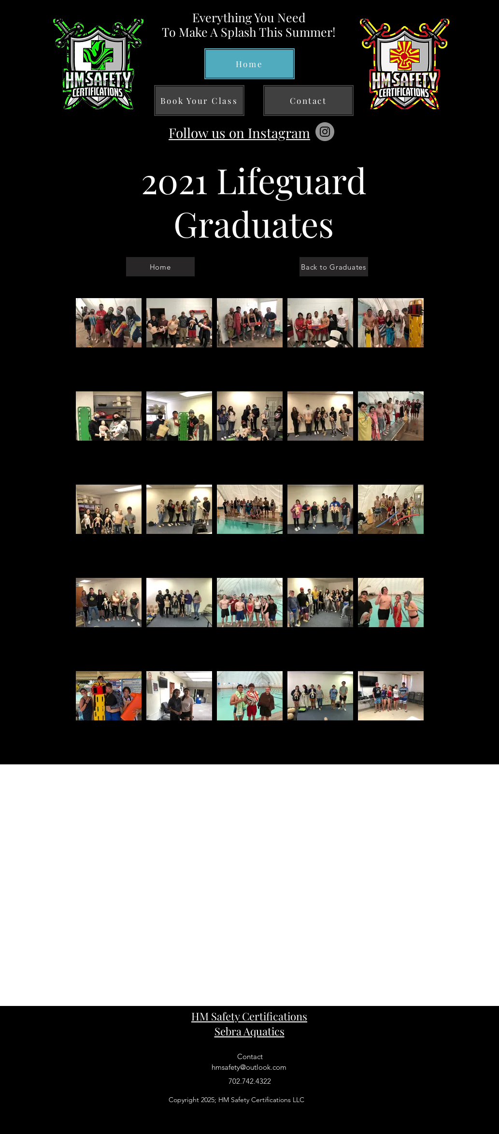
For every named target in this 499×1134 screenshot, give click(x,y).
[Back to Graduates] (333, 266)
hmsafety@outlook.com (249, 1067)
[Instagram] (324, 131)
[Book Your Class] (199, 100)
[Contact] (308, 100)
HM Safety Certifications (249, 1016)
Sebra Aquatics (249, 1031)
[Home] (249, 64)
